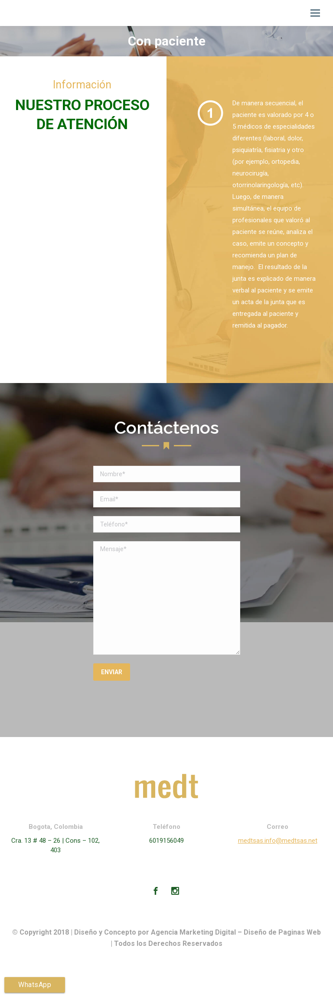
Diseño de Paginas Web (282, 932)
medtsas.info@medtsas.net (277, 840)
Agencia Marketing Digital (193, 932)
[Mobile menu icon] (315, 13)
